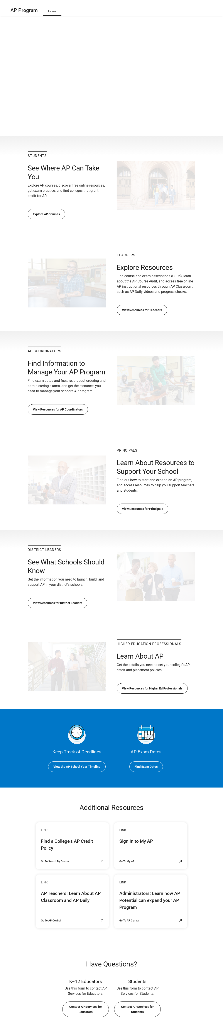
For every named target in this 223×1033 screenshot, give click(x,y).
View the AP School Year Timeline (76, 766)
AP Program (24, 10)
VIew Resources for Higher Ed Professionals (152, 688)
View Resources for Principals (142, 509)
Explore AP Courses (46, 214)
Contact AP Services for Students (137, 1009)
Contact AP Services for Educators (85, 1009)
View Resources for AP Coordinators (58, 409)
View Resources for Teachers (142, 310)
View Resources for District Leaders (57, 603)
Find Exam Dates (146, 766)
